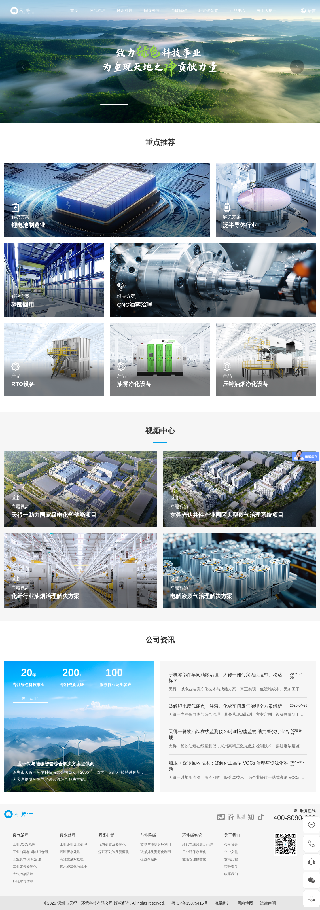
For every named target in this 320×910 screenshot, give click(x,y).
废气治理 (97, 10)
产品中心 (237, 10)
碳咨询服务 (148, 859)
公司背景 (231, 845)
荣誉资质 (231, 867)
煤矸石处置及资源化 (113, 852)
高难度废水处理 (72, 859)
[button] (114, 104)
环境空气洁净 (23, 881)
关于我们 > (31, 698)
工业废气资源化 (25, 867)
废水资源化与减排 (73, 867)
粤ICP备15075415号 (189, 903)
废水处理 (125, 10)
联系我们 (231, 874)
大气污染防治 (23, 874)
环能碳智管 (208, 10)
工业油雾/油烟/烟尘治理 (31, 852)
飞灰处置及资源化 (112, 845)
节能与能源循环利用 (155, 845)
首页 (74, 10)
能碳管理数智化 (194, 859)
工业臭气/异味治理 (27, 859)
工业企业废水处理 (73, 845)
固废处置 (152, 10)
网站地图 (245, 903)
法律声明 (268, 903)
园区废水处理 (70, 852)
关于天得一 (267, 10)
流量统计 (222, 903)
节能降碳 (179, 10)
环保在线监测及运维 (197, 845)
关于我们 (232, 835)
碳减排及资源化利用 (155, 852)
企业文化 (231, 852)
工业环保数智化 (194, 852)
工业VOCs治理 (24, 845)
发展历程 (231, 859)
